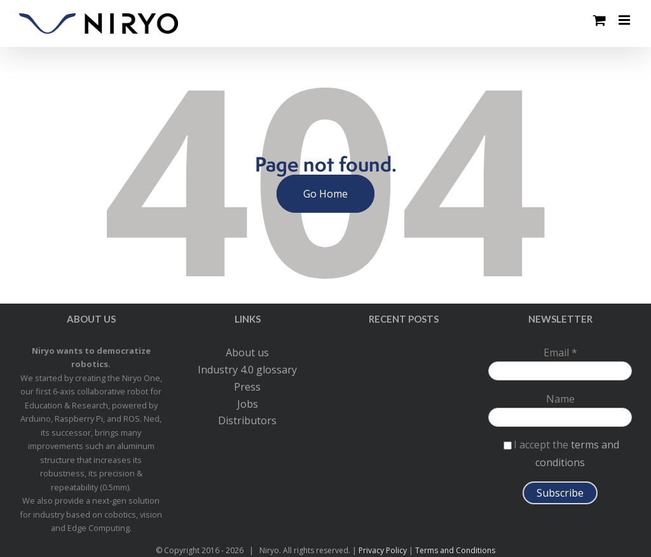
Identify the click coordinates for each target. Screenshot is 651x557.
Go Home (325, 194)
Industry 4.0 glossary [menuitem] (247, 370)
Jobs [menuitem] (247, 404)
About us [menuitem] (247, 352)
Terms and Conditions (455, 550)
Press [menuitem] (247, 387)
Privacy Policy (383, 550)
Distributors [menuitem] (247, 420)
